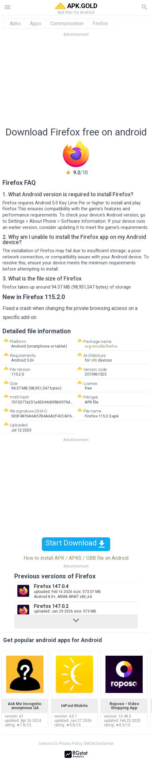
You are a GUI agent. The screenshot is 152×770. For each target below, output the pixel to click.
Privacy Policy (71, 743)
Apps (35, 23)
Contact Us (48, 743)
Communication (66, 23)
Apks (15, 23)
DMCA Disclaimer (99, 743)
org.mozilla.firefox (101, 346)
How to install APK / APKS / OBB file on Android (76, 558)
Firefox (100, 23)
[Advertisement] (76, 83)
